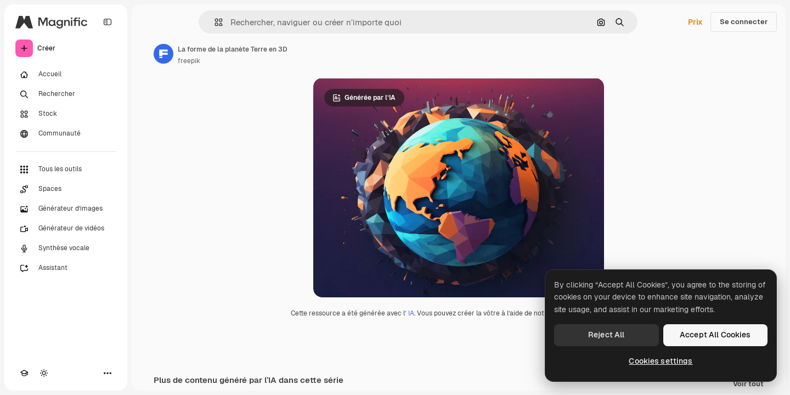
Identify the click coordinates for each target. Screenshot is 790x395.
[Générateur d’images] (65, 209)
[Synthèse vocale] (65, 248)
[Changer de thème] (44, 373)
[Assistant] (65, 268)
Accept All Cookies (715, 335)
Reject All (606, 335)
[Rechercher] (65, 94)
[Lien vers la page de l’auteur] (163, 54)
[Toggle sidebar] (107, 22)
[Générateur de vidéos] (65, 229)
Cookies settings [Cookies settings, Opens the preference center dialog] (660, 361)
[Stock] (65, 114)
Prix (695, 22)
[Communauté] (65, 134)
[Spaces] (65, 189)
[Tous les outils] (65, 169)
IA (411, 313)
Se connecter (744, 21)
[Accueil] (65, 74)
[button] (214, 22)
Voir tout (748, 384)
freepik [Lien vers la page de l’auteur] (189, 61)
